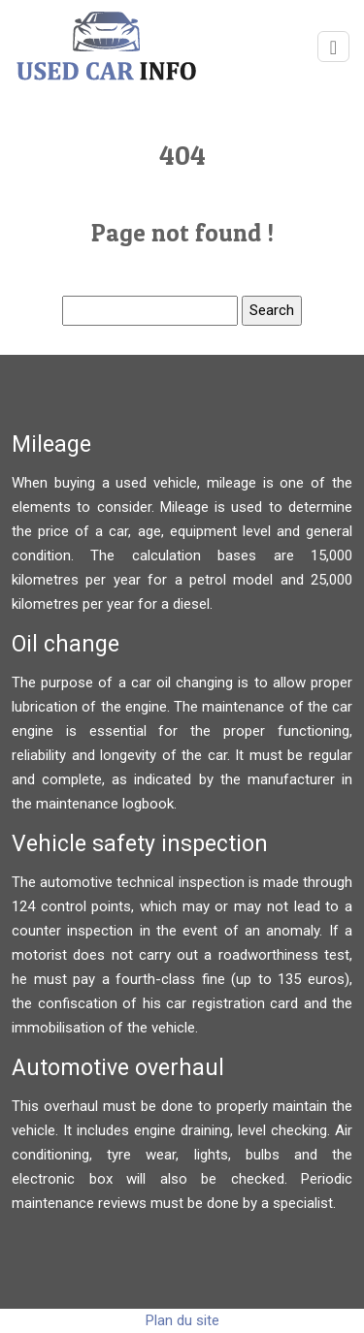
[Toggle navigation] (333, 47)
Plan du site (182, 1320)
